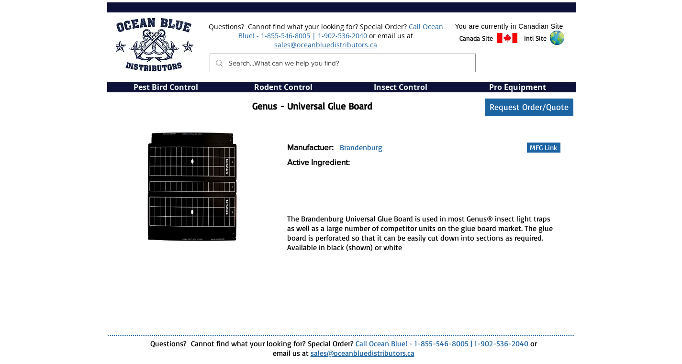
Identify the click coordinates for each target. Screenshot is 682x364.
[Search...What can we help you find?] (341, 63)
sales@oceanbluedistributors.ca (325, 44)
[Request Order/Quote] (529, 107)
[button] (476, 38)
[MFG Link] (543, 148)
